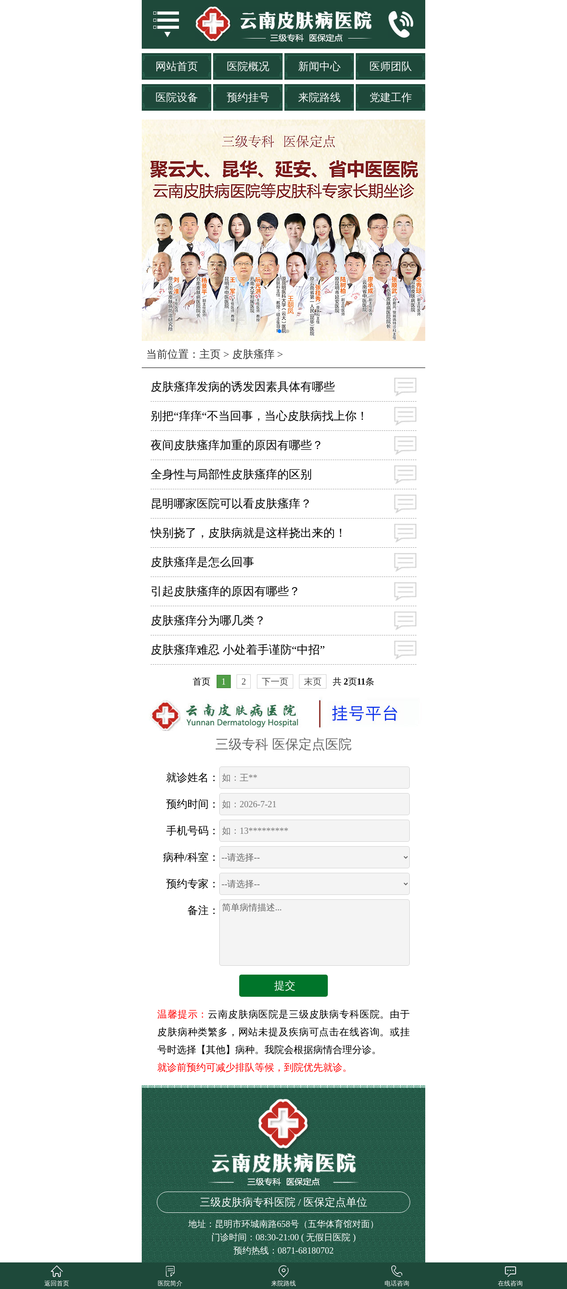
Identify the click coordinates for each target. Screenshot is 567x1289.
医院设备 (176, 97)
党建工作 (390, 97)
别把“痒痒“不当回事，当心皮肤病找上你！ (259, 416)
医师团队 (390, 66)
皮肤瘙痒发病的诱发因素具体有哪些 (243, 386)
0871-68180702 (306, 1250)
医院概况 (248, 66)
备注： (203, 910)
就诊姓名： (192, 777)
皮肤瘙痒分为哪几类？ (208, 620)
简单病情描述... (314, 932)
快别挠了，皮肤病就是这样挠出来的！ (248, 532)
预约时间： (192, 804)
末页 (313, 681)
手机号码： (192, 830)
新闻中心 (319, 66)
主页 (210, 354)
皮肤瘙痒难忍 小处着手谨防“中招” (238, 649)
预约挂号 (248, 97)
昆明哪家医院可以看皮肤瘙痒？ (231, 503)
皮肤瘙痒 (253, 354)
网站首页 (176, 66)
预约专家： (192, 884)
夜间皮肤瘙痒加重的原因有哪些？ (237, 445)
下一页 (275, 681)
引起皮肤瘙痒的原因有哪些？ (225, 591)
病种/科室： (191, 857)
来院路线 (319, 97)
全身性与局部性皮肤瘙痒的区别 (231, 474)
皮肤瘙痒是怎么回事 (202, 562)
